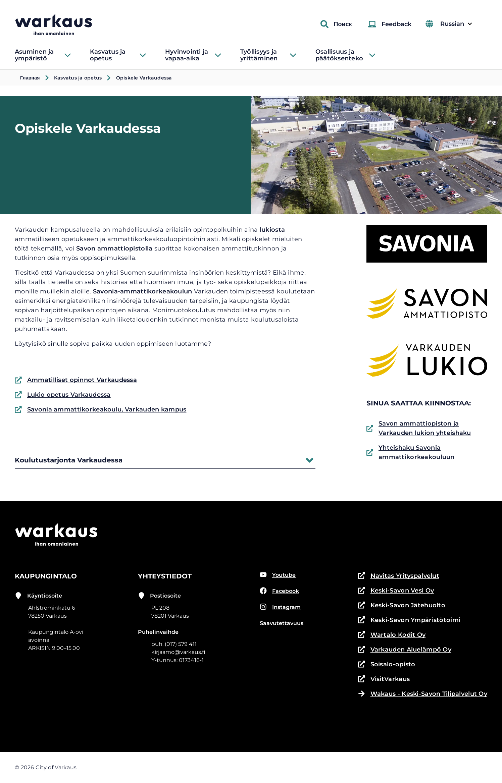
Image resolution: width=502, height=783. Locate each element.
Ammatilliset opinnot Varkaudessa (76, 380)
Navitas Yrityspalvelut (398, 575)
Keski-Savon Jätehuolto (401, 605)
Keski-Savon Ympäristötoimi (409, 620)
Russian (455, 24)
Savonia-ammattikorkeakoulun (142, 291)
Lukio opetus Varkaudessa (63, 394)
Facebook (279, 590)
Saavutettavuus (281, 623)
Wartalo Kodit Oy (391, 634)
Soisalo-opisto (386, 664)
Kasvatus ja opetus (78, 78)
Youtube (278, 574)
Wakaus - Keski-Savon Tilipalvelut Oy (422, 693)
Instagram (280, 606)
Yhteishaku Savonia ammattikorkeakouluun (410, 452)
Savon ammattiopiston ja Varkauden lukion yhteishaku (418, 428)
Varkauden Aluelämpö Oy (404, 649)
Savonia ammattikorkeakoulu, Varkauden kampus (100, 409)
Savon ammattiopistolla (114, 248)
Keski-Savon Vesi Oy (396, 590)
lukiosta (272, 229)
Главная (30, 78)
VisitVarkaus (384, 679)
